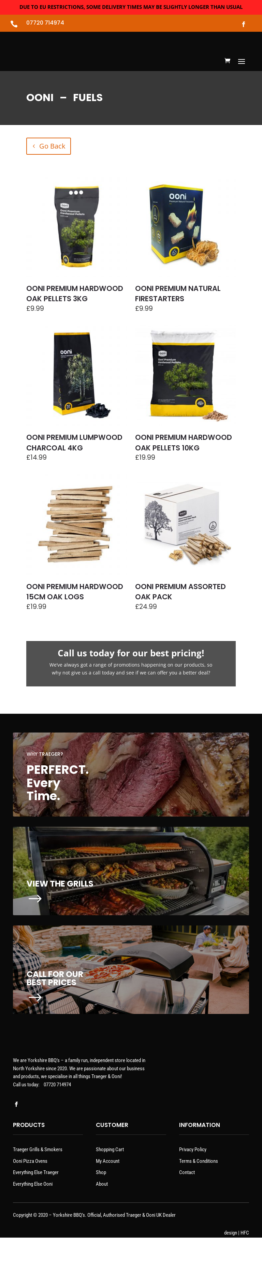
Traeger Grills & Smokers (37, 1194)
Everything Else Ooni (33, 1228)
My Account (107, 1205)
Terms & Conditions (198, 1205)
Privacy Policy (192, 1194)
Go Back (52, 172)
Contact (187, 1217)
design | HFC (236, 1277)
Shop (101, 1217)
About (102, 1228)
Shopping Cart (110, 1194)
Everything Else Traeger (36, 1217)
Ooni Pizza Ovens (30, 1205)
